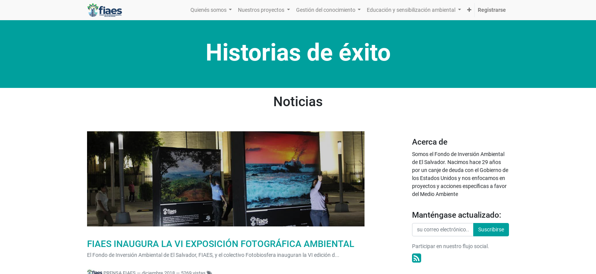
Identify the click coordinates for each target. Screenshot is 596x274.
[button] (469, 10)
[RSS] (416, 258)
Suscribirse (491, 229)
